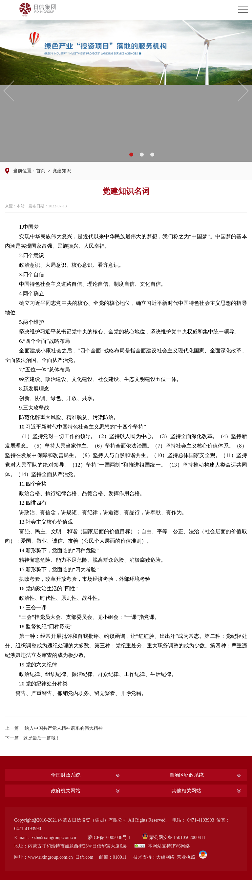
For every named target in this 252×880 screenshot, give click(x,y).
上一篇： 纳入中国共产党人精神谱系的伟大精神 (54, 728)
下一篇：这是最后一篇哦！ (32, 738)
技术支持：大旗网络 (154, 857)
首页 (40, 170)
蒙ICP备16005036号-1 (109, 837)
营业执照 (186, 857)
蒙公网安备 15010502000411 (177, 837)
